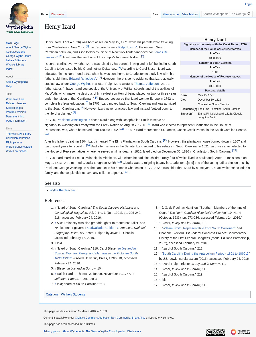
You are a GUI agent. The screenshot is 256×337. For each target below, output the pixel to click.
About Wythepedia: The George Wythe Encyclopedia (93, 331)
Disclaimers (134, 331)
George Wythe (80, 83)
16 (119, 161)
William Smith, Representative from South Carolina (197, 228)
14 (88, 145)
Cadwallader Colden (101, 228)
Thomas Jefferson (146, 83)
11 (122, 128)
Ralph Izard (126, 47)
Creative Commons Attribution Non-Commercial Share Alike (110, 317)
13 (165, 140)
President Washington (72, 120)
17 (126, 171)
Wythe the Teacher (62, 190)
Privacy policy (51, 331)
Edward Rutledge (81, 78)
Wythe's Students (73, 294)
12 (47, 133)
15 (234, 150)
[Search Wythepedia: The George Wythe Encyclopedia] (226, 14)
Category (52, 294)
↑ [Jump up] (55, 207)
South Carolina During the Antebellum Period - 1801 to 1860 (204, 253)
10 (149, 123)
